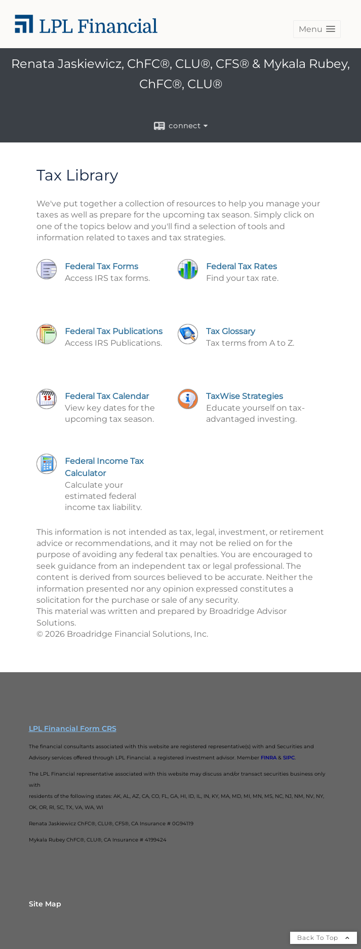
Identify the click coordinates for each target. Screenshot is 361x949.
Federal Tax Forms (101, 266)
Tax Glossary (230, 331)
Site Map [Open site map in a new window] (45, 903)
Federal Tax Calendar (107, 396)
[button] (317, 29)
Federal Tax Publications (114, 331)
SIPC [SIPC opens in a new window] (289, 757)
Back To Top (323, 937)
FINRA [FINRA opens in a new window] (268, 757)
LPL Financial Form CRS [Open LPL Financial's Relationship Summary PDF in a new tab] (72, 728)
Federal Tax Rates (241, 266)
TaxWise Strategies (244, 396)
